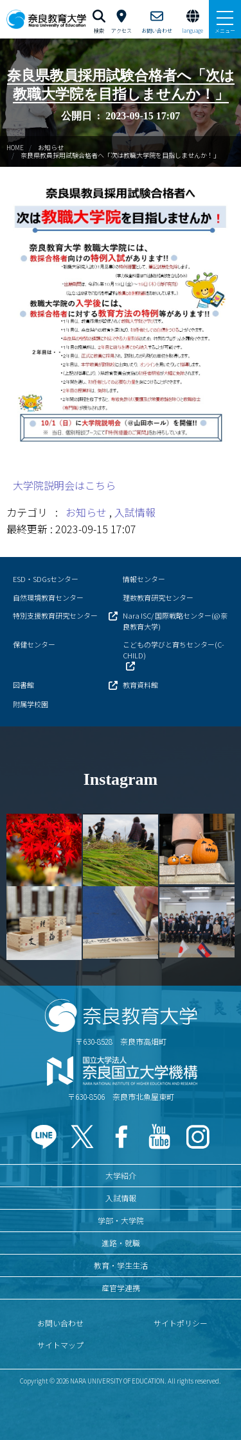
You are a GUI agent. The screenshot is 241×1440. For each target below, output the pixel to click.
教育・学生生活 (121, 1265)
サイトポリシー (181, 1322)
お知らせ (51, 147)
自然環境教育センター (48, 597)
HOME (15, 147)
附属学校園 (30, 704)
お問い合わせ (60, 1322)
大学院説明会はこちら (64, 485)
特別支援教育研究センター (55, 615)
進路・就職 (121, 1242)
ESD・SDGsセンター (45, 579)
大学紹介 (120, 1175)
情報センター (144, 579)
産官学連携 (121, 1287)
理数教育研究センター (158, 597)
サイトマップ (60, 1344)
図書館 (23, 685)
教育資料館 (140, 685)
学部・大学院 (121, 1220)
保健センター (34, 644)
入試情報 (135, 512)
